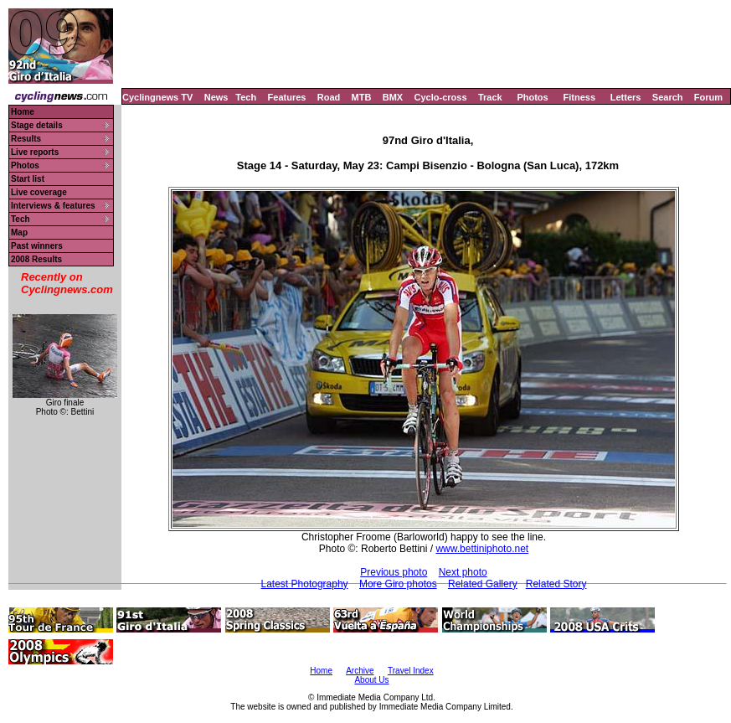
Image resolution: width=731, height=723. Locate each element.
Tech (245, 97)
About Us (371, 679)
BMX (393, 97)
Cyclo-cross (440, 97)
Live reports (35, 152)
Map (19, 232)
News (216, 97)
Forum (708, 97)
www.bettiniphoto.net (481, 549)
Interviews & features (53, 205)
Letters (625, 97)
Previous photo (393, 572)
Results (26, 138)
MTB (362, 97)
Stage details (37, 125)
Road (329, 97)
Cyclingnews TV (157, 97)
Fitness (579, 97)
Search (667, 97)
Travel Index (411, 670)
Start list (27, 178)
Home (22, 111)
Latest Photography (304, 584)
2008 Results (36, 259)
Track (490, 97)
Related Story (556, 584)
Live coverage (39, 192)
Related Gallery (482, 584)
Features (287, 97)
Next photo (463, 572)
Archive (359, 670)
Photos (532, 97)
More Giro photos (398, 584)
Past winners (37, 245)
